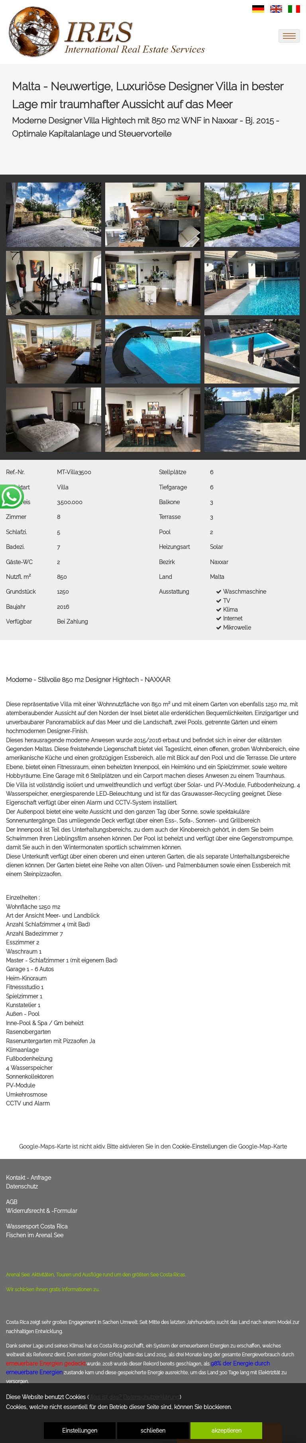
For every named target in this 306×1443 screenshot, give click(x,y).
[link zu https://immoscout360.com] (107, 32)
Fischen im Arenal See (34, 1235)
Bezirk (167, 562)
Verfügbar (19, 621)
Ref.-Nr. (15, 472)
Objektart (17, 487)
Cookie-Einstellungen (199, 1146)
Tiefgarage (173, 487)
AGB (11, 1202)
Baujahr (16, 607)
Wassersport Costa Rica (37, 1226)
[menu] (289, 36)
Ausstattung (174, 591)
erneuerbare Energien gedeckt (45, 1363)
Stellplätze (172, 472)
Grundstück (20, 591)
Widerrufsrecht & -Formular (41, 1211)
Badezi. (15, 547)
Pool (165, 532)
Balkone (169, 502)
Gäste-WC (19, 562)
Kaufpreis (18, 502)
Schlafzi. (16, 532)
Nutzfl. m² (18, 577)
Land (165, 577)
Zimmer (16, 517)
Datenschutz (22, 1186)
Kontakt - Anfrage (28, 1178)
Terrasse (169, 517)
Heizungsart (174, 547)
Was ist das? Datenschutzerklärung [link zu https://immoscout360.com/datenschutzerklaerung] (134, 1397)
